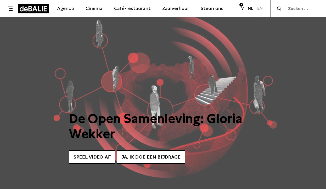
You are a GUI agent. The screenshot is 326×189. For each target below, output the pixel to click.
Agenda (65, 8)
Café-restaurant (132, 8)
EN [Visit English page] (260, 8)
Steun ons (212, 8)
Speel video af (92, 157)
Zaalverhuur (175, 8)
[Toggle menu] (10, 9)
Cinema (94, 8)
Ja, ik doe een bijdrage (151, 157)
